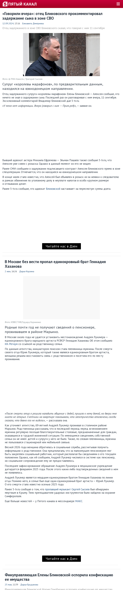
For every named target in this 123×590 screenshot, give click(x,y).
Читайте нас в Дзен (61, 246)
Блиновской (53, 188)
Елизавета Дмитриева (33, 23)
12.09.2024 (8, 23)
